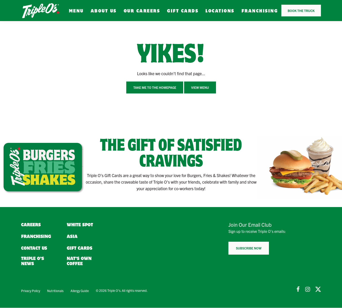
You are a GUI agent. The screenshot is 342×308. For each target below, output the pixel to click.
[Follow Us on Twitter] (318, 289)
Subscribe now (248, 248)
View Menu (200, 87)
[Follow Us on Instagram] (308, 289)
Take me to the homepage (154, 87)
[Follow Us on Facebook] (298, 289)
